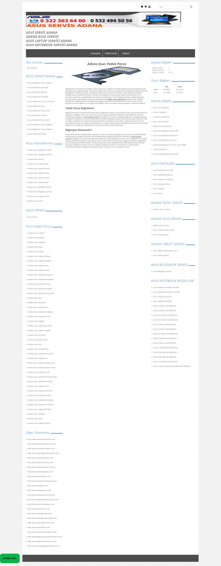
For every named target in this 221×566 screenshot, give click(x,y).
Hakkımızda (111, 53)
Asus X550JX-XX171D (162, 297)
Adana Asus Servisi (36, 159)
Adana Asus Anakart (36, 233)
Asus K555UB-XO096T (162, 301)
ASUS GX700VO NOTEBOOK (165, 320)
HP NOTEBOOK (160, 112)
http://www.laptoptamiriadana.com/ (42, 444)
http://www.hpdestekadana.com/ (41, 458)
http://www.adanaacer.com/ (39, 509)
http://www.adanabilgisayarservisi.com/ (43, 453)
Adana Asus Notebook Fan (39, 372)
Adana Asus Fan (34, 344)
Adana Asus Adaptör (36, 321)
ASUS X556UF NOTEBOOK (164, 311)
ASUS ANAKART (160, 149)
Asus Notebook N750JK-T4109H (166, 292)
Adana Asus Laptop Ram (38, 307)
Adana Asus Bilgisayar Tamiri (39, 150)
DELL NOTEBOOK (161, 122)
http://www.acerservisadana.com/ (41, 504)
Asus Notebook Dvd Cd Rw (39, 111)
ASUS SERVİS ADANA (42, 32)
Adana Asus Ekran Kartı (37, 340)
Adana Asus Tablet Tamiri (38, 182)
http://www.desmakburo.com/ (39, 476)
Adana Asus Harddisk (36, 242)
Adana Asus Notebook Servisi (40, 155)
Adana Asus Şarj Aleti (36, 303)
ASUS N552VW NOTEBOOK (165, 338)
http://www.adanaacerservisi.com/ (41, 495)
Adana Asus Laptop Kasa (38, 265)
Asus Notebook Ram (36, 106)
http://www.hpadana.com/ (38, 486)
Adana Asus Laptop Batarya (39, 256)
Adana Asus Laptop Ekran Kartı (40, 354)
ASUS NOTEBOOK (161, 108)
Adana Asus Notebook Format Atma (42, 377)
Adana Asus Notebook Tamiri (39, 187)
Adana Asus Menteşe (36, 414)
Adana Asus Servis (35, 201)
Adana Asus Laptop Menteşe (39, 409)
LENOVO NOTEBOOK (162, 126)
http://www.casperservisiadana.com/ (42, 481)
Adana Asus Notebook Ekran (39, 395)
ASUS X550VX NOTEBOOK (164, 329)
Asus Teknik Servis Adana (163, 230)
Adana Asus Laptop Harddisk (39, 261)
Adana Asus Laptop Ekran (38, 386)
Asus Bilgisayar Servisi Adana (40, 129)
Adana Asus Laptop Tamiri (38, 196)
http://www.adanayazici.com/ (39, 490)
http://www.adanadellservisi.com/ (41, 523)
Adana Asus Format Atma (38, 349)
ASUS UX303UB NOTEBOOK (165, 362)
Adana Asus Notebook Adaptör (40, 312)
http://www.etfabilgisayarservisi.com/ (42, 518)
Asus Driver (32, 217)
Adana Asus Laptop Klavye (39, 270)
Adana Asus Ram (35, 298)
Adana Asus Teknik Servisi (38, 178)
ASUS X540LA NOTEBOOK (164, 306)
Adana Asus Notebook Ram (39, 316)
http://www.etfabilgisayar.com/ (40, 513)
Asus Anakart (158, 189)
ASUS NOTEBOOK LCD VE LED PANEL (170, 145)
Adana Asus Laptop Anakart (39, 423)
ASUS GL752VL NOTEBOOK (165, 315)
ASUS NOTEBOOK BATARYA (165, 136)
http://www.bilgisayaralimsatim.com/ (42, 541)
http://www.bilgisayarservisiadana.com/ (43, 500)
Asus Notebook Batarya (37, 92)
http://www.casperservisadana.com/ (42, 532)
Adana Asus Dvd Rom (37, 335)
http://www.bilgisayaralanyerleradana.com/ (45, 537)
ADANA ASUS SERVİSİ (42, 36)
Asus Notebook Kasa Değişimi (40, 125)
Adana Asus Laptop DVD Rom (40, 391)
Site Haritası (31, 68)
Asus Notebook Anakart (37, 115)
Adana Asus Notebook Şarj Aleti (41, 293)
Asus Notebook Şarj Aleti (38, 87)
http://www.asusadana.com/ (39, 527)
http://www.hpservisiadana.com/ (41, 462)
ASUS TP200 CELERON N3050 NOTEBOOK (171, 366)
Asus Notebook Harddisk (38, 97)
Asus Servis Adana (161, 235)
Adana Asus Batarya (36, 238)
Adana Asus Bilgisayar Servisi (40, 192)
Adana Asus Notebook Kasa (39, 284)
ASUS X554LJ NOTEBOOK (164, 343)
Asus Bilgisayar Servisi (162, 271)
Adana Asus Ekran (35, 419)
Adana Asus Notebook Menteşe (40, 400)
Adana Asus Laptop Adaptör (39, 330)
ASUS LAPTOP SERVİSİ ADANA (49, 40)
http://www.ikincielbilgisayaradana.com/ (43, 546)
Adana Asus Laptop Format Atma (41, 363)
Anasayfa (95, 53)
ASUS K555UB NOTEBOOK (164, 357)
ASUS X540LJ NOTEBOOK (164, 324)
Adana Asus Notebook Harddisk (41, 279)
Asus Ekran (158, 193)
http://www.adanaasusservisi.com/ (41, 439)
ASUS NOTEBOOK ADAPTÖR (165, 131)
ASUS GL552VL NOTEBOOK (165, 334)
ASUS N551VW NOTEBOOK (165, 352)
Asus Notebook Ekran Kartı (39, 120)
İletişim (126, 53)
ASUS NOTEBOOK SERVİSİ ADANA (51, 44)
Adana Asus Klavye (36, 252)
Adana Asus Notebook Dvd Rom (41, 405)
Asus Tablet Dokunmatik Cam (165, 251)
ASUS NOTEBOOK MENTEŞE (165, 154)
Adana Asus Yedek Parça (38, 164)
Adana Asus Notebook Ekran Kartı (42, 368)
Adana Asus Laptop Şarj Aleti (39, 326)
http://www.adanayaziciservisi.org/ (41, 467)
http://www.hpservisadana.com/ (40, 472)
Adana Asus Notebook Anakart (40, 381)
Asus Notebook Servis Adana (40, 83)
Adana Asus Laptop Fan (37, 358)
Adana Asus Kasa (35, 247)
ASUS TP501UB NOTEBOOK (165, 348)
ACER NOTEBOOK (161, 117)
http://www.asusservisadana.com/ (41, 448)
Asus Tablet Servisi (161, 255)
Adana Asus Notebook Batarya (40, 275)
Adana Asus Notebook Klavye (40, 289)
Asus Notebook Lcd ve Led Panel (41, 101)
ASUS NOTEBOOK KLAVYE (165, 140)
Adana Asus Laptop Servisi (39, 168)
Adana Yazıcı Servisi (161, 209)
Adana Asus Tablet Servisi (38, 173)
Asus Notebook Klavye (37, 134)
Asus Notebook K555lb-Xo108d (166, 287)
